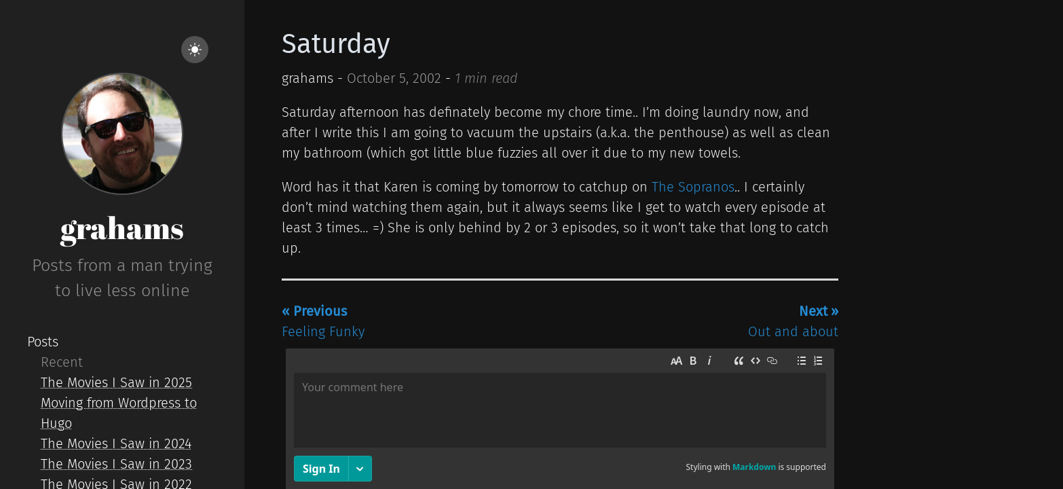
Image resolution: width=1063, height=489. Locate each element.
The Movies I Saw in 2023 (116, 464)
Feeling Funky (323, 321)
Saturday (336, 44)
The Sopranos (693, 187)
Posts (42, 341)
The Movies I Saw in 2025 (116, 382)
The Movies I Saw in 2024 (116, 443)
